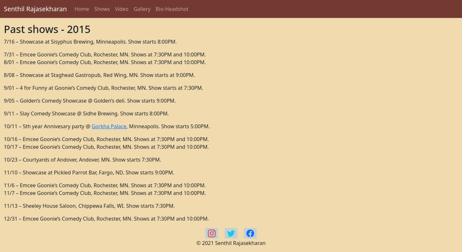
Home (81, 9)
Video (121, 9)
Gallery (141, 9)
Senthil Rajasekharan (35, 8)
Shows (102, 9)
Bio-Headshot (172, 9)
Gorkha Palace (109, 126)
